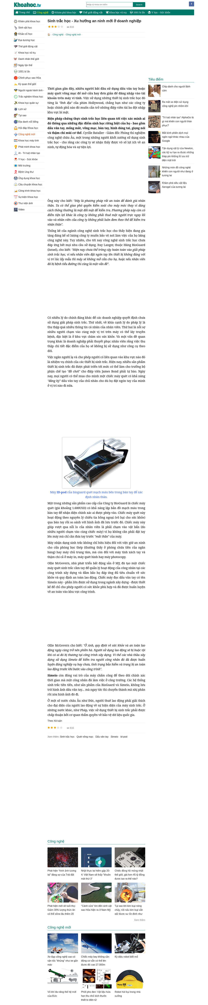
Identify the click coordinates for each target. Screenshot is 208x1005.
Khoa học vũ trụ (116, 12)
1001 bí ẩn (137, 12)
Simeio (114, 736)
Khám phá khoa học (63, 12)
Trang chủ (22, 12)
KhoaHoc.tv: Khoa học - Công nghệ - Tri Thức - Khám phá (30, 5)
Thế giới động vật (90, 12)
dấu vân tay (102, 736)
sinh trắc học (67, 736)
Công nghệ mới (73, 34)
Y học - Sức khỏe (159, 12)
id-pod (123, 736)
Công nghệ (40, 12)
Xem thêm (139, 919)
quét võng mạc (85, 736)
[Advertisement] (96, 61)
